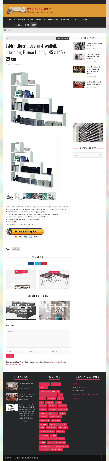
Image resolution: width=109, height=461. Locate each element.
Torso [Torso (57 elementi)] (43, 442)
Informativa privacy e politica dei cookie (85, 394)
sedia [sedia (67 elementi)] (42, 428)
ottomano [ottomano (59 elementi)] (53, 413)
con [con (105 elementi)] (60, 395)
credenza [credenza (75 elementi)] (51, 398)
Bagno (30, 19)
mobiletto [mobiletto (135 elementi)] (63, 409)
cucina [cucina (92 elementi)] (60, 398)
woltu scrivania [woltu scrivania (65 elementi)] (46, 446)
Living (77, 19)
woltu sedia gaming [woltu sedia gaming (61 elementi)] (61, 446)
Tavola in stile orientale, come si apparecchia (94, 83)
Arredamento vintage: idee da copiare (26, 384)
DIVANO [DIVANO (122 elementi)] (58, 402)
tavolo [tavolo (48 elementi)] (53, 435)
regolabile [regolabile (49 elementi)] (56, 420)
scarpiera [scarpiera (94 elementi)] (44, 424)
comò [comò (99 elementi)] (54, 395)
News (27, 25)
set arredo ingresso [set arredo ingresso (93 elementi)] (47, 431)
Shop (34, 25)
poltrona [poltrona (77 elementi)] (44, 417)
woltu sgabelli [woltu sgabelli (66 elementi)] (57, 449)
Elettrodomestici (51, 19)
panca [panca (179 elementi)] (62, 413)
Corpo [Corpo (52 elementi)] (43, 398)
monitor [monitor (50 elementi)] (43, 413)
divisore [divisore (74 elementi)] (43, 406)
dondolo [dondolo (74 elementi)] (52, 406)
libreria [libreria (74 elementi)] (43, 409)
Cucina (38, 19)
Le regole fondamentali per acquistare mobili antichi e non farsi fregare (94, 70)
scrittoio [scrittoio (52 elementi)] (53, 424)
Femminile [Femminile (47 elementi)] (62, 406)
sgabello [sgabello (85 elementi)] (60, 431)
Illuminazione (66, 19)
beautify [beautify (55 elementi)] (43, 387)
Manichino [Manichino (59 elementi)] (52, 409)
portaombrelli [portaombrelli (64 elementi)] (55, 417)
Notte (85, 19)
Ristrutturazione (14, 25)
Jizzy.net (85, 387)
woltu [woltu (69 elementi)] (50, 442)
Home (9, 19)
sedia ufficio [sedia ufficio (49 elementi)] (51, 428)
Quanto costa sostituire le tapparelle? (88, 134)
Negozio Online (62, 38)
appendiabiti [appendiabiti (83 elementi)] (45, 384)
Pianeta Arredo (19, 458)
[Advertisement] (43, 133)
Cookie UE (76, 398)
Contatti (75, 383)
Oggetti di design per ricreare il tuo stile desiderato (93, 56)
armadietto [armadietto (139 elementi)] (56, 384)
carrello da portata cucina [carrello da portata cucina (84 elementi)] (50, 391)
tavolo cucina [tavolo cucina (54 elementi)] (45, 439)
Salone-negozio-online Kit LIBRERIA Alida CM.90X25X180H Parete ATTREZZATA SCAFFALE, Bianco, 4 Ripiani (54, 309)
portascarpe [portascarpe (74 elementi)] (45, 420)
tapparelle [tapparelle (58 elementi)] (44, 435)
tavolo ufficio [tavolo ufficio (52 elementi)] (59, 439)
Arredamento (19, 19)
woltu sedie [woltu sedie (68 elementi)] (44, 449)
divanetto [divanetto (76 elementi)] (49, 402)
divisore (16, 249)
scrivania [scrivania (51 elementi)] (63, 424)
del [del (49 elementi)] (42, 402)
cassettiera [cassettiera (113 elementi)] (44, 395)
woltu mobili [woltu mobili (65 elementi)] (60, 442)
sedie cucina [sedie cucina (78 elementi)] (63, 428)
